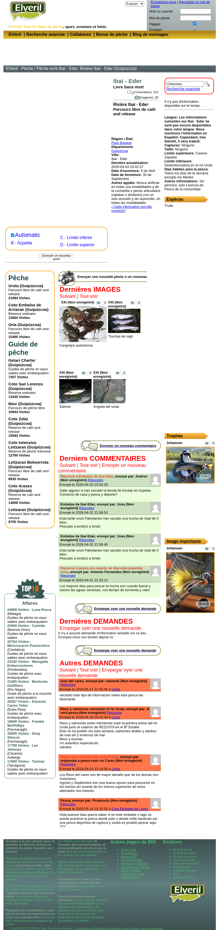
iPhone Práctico (132, 860)
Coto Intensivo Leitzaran (22, 444)
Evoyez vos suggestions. (146, 928)
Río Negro (16, 690)
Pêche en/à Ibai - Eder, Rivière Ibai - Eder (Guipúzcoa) (87, 68)
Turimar (38, 761)
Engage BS (129, 856)
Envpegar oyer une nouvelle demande (100, 628)
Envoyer (155, 30)
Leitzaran (17, 509)
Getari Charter (22, 360)
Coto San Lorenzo (25, 384)
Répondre (95, 480)
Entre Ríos (16, 709)
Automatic (27, 235)
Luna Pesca (41, 610)
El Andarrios (129, 853)
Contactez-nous (117, 928)
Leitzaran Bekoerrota (28, 462)
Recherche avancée (45, 34)
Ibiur (12, 403)
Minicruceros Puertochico (28, 646)
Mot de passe (159, 18)
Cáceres (14, 753)
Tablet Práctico (131, 870)
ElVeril (15, 34)
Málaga (14, 614)
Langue (118, 4)
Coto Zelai (18, 419)
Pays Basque (121, 143)
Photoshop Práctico (134, 863)
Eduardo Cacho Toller (26, 703)
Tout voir (89, 296)
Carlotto (38, 626)
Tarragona (16, 765)
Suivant (68, 296)
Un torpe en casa (133, 873)
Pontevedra (17, 670)
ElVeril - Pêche (19, 68)
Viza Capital (129, 877)
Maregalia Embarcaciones (27, 664)
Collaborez (80, 34)
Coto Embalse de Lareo (129, 809)
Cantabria (15, 650)
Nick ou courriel (161, 11)
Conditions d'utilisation (90, 928)
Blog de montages (150, 34)
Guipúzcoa (119, 151)
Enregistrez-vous (163, 2)
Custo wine (128, 849)
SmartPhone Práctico (135, 867)
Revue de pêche (112, 34)
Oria (12, 324)
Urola (13, 285)
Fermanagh (17, 729)
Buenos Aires (18, 630)
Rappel (154, 24)
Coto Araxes (20, 486)
